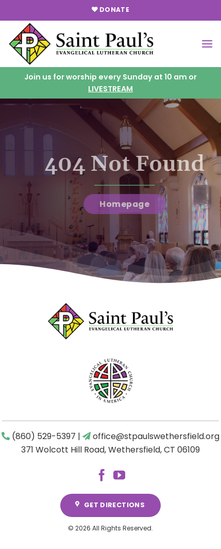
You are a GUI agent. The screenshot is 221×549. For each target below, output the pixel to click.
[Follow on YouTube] (119, 476)
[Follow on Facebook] (102, 476)
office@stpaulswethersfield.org (156, 436)
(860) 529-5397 (44, 436)
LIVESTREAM (110, 89)
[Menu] (207, 43)
